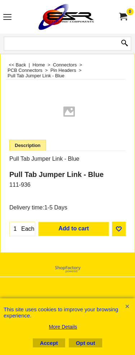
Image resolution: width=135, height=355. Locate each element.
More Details (63, 327)
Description (28, 145)
